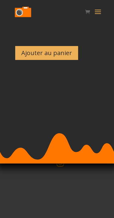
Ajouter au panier (46, 53)
